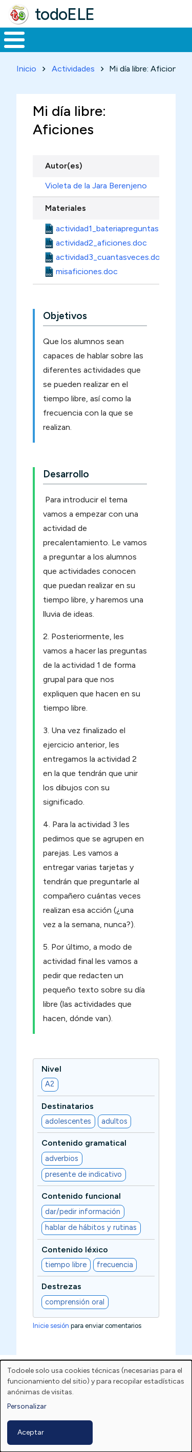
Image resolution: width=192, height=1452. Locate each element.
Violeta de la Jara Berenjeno (96, 185)
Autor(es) (63, 166)
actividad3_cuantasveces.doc (110, 257)
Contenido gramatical (83, 1143)
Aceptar (30, 1432)
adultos (114, 1121)
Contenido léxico (74, 1249)
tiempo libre (66, 1264)
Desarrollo (66, 474)
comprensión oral (74, 1301)
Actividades (73, 69)
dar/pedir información (82, 1211)
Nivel (51, 1069)
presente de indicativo (83, 1174)
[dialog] (96, 1406)
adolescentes (68, 1121)
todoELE (65, 14)
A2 (49, 1083)
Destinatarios (67, 1106)
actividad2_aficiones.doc (101, 243)
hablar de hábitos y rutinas (91, 1227)
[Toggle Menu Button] (14, 40)
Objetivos (65, 316)
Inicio (26, 69)
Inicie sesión (51, 1325)
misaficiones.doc (87, 271)
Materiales (65, 208)
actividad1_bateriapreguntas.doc (115, 228)
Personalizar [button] (27, 1406)
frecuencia (115, 1264)
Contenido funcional (81, 1196)
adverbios (61, 1158)
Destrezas (61, 1286)
